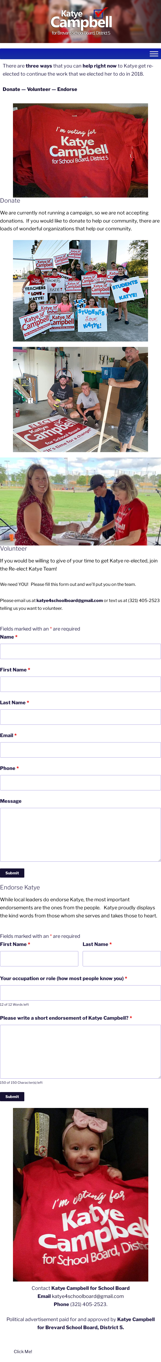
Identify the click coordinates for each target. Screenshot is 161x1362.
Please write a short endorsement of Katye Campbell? (66, 1018)
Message (11, 801)
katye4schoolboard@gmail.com (69, 600)
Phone (9, 768)
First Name (15, 670)
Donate (11, 89)
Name (9, 637)
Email (8, 735)
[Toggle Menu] (154, 53)
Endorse (67, 89)
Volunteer (39, 89)
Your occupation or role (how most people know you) (63, 978)
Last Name (14, 702)
